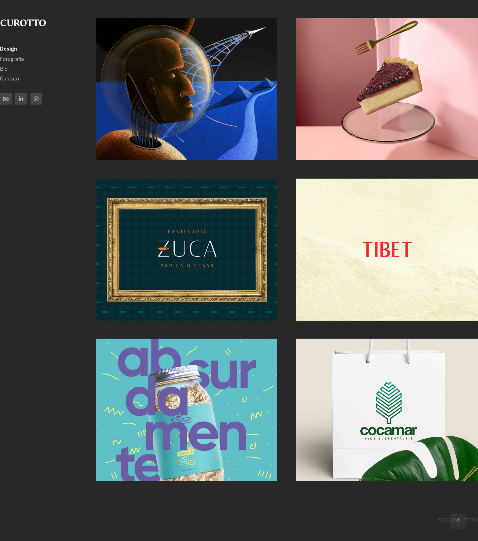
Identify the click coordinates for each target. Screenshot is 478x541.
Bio (4, 69)
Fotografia (12, 59)
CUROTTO (23, 22)
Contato (9, 79)
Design (8, 48)
